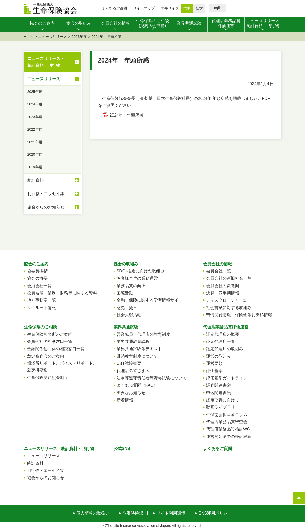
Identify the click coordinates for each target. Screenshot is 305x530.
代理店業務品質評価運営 (225, 327)
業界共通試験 (126, 327)
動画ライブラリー (222, 407)
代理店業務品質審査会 (226, 422)
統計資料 (53, 180)
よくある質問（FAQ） (137, 385)
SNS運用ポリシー (215, 513)
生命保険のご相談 (40, 327)
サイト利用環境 (170, 513)
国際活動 (125, 293)
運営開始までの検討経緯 (228, 436)
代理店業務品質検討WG (228, 429)
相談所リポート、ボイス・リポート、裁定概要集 (62, 366)
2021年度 (34, 142)
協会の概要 (37, 278)
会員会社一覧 (39, 286)
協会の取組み (126, 264)
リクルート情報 (41, 307)
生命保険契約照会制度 (47, 377)
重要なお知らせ (131, 393)
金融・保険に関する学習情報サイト (149, 300)
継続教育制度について (137, 356)
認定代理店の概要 (222, 334)
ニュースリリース (52, 36)
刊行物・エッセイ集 (53, 194)
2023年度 (79, 36)
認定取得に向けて (222, 400)
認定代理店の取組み (224, 349)
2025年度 (34, 92)
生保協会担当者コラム (226, 414)
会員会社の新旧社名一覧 (228, 278)
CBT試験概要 (129, 363)
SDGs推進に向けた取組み (141, 271)
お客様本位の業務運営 (137, 278)
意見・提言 (127, 307)
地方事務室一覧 (41, 300)
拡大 (199, 8)
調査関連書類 (218, 385)
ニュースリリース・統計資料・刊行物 (45, 62)
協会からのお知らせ (53, 207)
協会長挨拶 (37, 271)
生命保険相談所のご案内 (49, 334)
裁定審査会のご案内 (45, 356)
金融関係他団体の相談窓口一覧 (56, 349)
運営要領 (214, 363)
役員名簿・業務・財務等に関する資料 (62, 293)
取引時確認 (133, 513)
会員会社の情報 (217, 264)
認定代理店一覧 (220, 341)
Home (28, 36)
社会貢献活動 (129, 315)
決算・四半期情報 (222, 293)
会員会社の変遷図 (222, 286)
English (217, 8)
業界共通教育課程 (133, 341)
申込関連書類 (218, 393)
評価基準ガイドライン (226, 378)
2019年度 (34, 167)
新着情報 (125, 400)
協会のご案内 (36, 264)
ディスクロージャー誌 (226, 300)
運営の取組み (218, 356)
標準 (186, 8)
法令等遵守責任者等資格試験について (152, 378)
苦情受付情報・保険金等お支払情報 (239, 315)
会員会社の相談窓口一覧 (49, 341)
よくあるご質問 (114, 8)
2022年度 (34, 129)
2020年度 (34, 154)
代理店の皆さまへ (133, 370)
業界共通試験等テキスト (139, 349)
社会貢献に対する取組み (228, 307)
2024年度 (34, 104)
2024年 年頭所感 (127, 115)
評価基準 (214, 370)
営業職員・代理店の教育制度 (143, 334)
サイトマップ (144, 8)
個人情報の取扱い (92, 513)
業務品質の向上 (131, 286)
